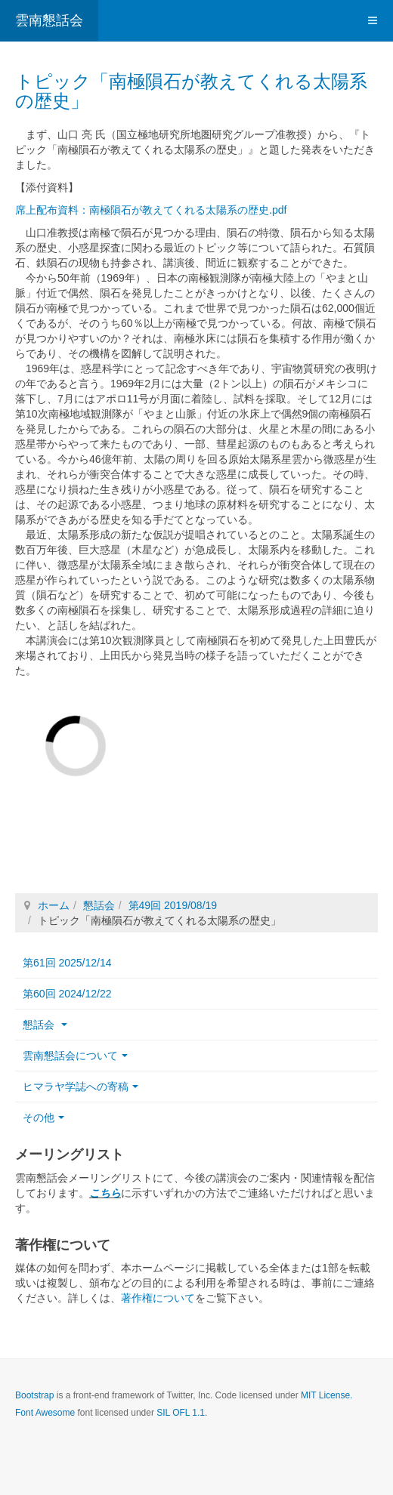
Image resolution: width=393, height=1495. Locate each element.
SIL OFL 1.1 (180, 1412)
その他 (43, 1117)
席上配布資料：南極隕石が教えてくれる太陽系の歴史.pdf (150, 210)
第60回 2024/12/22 (67, 994)
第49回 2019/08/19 (173, 905)
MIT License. (326, 1395)
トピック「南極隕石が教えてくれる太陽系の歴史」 (191, 91)
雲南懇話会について (75, 1056)
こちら (105, 1193)
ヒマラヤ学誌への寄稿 (80, 1086)
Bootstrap (34, 1395)
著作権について (158, 1298)
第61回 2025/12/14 (67, 963)
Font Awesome (45, 1412)
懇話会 (99, 905)
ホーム (54, 905)
